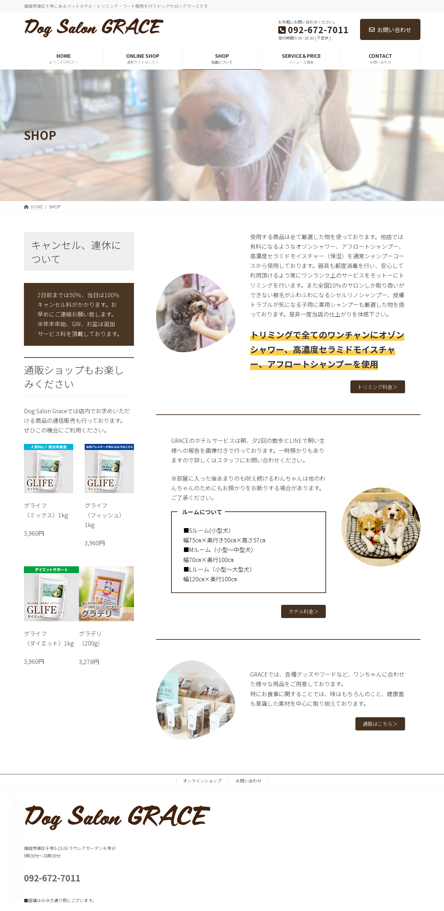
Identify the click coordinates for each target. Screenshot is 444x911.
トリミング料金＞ (374, 388)
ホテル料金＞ (300, 615)
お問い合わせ (390, 29)
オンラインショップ (202, 785)
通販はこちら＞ (377, 728)
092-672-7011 (52, 882)
